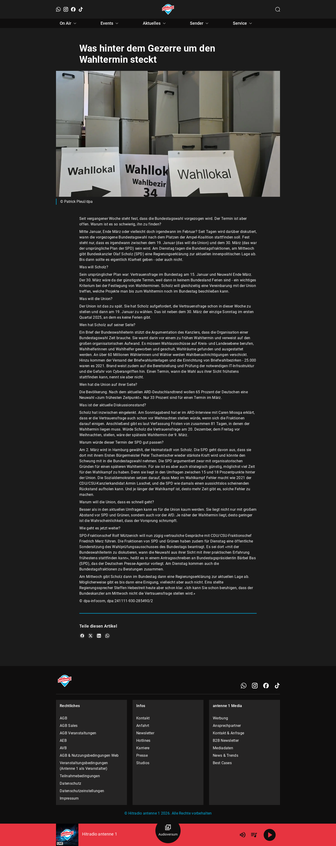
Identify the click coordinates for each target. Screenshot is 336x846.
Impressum (69, 798)
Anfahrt (142, 725)
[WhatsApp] (58, 9)
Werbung (220, 718)
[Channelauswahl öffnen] (277, 9)
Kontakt (143, 718)
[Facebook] (73, 9)
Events (110, 23)
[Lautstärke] (242, 835)
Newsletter (145, 733)
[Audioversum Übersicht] (168, 830)
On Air (69, 23)
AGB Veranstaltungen (78, 733)
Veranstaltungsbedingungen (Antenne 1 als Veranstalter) (84, 766)
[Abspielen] (269, 834)
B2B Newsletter (226, 740)
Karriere (142, 748)
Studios (142, 763)
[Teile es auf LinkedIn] (99, 636)
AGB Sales (69, 725)
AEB (63, 740)
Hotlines (143, 740)
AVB (63, 748)
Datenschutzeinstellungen (82, 791)
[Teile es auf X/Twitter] (90, 636)
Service (243, 23)
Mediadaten (223, 748)
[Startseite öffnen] (168, 9)
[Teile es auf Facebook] (82, 636)
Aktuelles (155, 23)
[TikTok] (80, 9)
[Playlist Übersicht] (254, 835)
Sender (200, 23)
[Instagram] (65, 9)
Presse (142, 755)
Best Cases (222, 763)
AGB (63, 718)
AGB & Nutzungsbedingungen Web (89, 755)
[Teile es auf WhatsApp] (107, 636)
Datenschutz (70, 783)
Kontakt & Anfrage (228, 733)
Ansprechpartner (227, 725)
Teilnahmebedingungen (80, 776)
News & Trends (225, 755)
